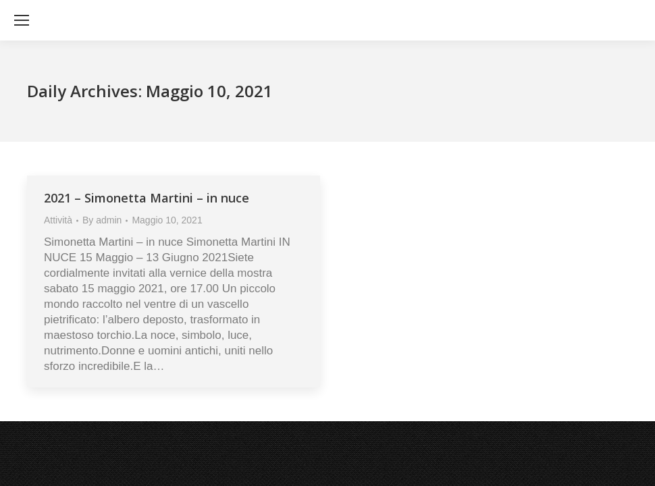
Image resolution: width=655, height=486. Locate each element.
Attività (58, 220)
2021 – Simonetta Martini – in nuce (146, 198)
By (102, 220)
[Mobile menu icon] (22, 20)
